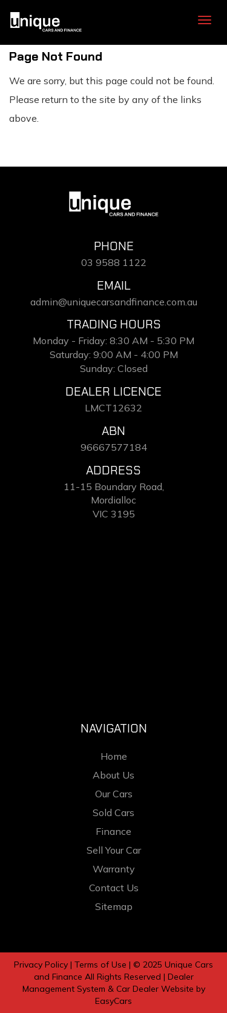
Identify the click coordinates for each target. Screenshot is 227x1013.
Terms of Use (101, 964)
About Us (113, 775)
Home (113, 756)
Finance (113, 831)
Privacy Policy (42, 964)
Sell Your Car (114, 850)
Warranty (114, 869)
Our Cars (114, 794)
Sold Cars (113, 812)
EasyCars (113, 1000)
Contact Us (114, 888)
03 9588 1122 (113, 262)
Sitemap (114, 906)
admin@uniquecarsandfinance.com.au (113, 302)
